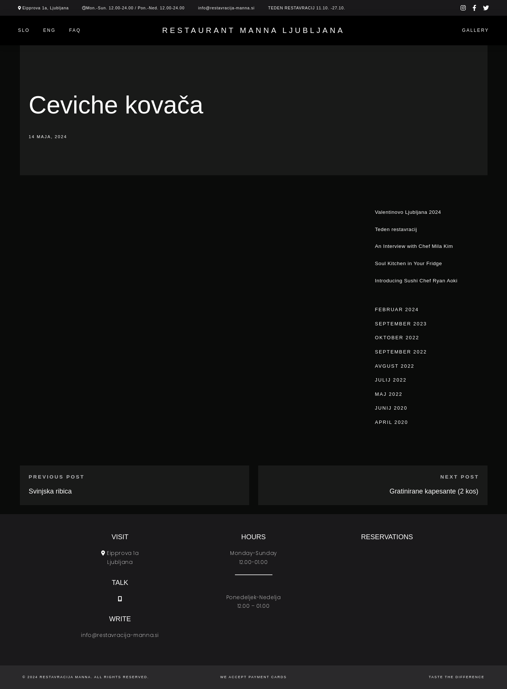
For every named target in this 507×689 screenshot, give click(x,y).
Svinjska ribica (50, 491)
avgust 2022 (394, 366)
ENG (49, 30)
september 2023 (401, 324)
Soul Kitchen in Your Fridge (408, 263)
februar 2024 (397, 309)
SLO (24, 30)
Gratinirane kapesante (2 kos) (433, 491)
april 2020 (391, 422)
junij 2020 (391, 408)
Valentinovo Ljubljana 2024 (408, 212)
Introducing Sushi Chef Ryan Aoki (416, 280)
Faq (75, 30)
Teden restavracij (396, 229)
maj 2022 (389, 394)
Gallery (475, 30)
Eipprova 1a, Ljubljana (45, 8)
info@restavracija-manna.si (226, 8)
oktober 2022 (397, 337)
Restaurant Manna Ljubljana (253, 30)
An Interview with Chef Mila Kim (414, 246)
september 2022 (401, 352)
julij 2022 (391, 380)
